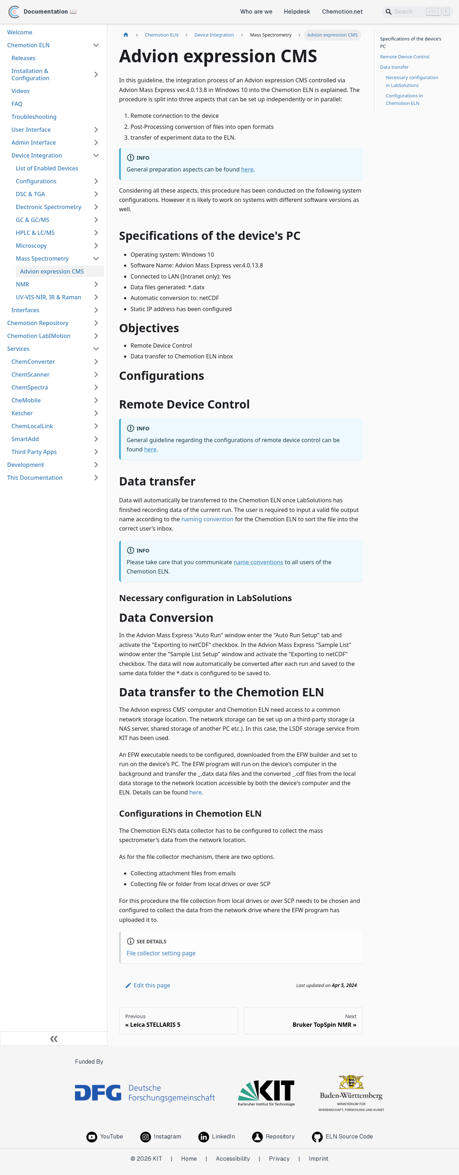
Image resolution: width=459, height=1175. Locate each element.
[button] (57, 181)
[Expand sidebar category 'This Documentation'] (96, 477)
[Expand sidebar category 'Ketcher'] (96, 413)
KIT (157, 1158)
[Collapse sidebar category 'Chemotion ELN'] (96, 45)
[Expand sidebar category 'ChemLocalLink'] (96, 426)
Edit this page (147, 985)
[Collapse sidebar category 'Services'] (96, 348)
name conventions (258, 562)
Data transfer (394, 67)
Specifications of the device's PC (410, 42)
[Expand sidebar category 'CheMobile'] (96, 400)
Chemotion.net (342, 11)
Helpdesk (297, 11)
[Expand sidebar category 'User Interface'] (96, 129)
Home (189, 1158)
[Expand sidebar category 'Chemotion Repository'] (96, 323)
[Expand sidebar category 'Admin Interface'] (96, 142)
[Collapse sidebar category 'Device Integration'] (96, 155)
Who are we (256, 11)
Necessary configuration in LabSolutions (412, 81)
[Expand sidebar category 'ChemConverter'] (96, 361)
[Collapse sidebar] (54, 1038)
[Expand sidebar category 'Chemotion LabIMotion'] (96, 336)
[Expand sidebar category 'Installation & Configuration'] (96, 74)
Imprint (318, 1158)
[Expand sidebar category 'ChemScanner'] (96, 374)
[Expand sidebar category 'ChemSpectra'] (96, 387)
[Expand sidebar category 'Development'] (96, 464)
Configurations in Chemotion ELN (404, 99)
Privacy (279, 1158)
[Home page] (126, 34)
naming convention (207, 519)
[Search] (417, 12)
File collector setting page (161, 953)
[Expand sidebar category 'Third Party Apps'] (96, 452)
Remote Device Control (404, 56)
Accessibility (233, 1158)
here (247, 169)
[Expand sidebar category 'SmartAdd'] (96, 439)
